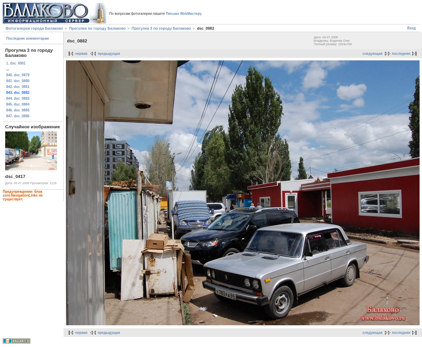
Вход (411, 28)
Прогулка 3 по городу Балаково (161, 28)
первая (81, 54)
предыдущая (109, 54)
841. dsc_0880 (17, 81)
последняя (401, 54)
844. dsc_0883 (17, 98)
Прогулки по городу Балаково (97, 28)
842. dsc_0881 (17, 87)
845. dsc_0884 (17, 104)
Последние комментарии (27, 38)
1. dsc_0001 (16, 63)
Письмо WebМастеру (184, 14)
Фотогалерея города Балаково (34, 28)
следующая (373, 54)
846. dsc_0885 (17, 110)
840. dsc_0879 (17, 75)
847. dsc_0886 (17, 116)
